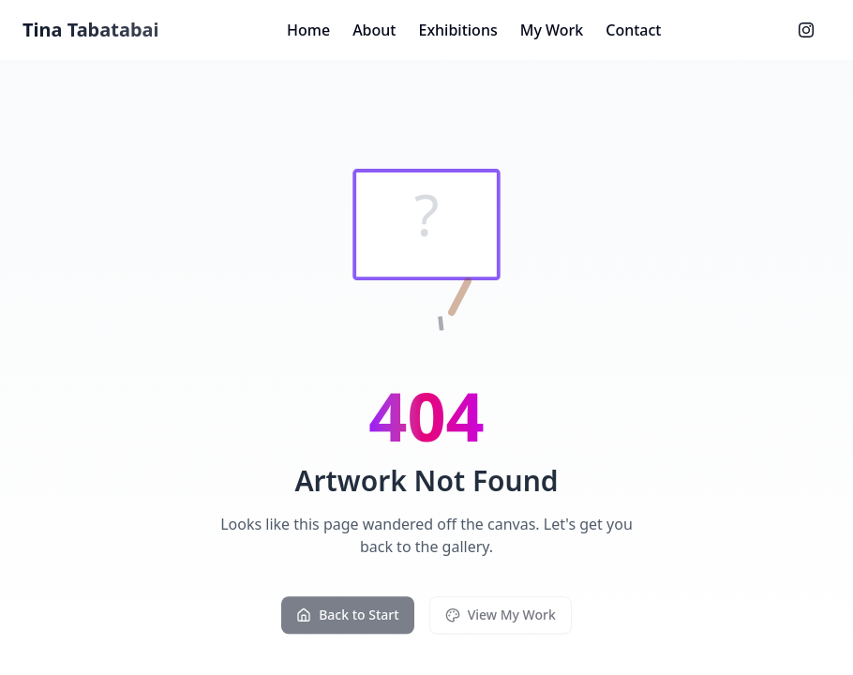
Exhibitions (457, 30)
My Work (552, 30)
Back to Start (347, 618)
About (374, 30)
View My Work (500, 618)
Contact (633, 30)
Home (308, 30)
